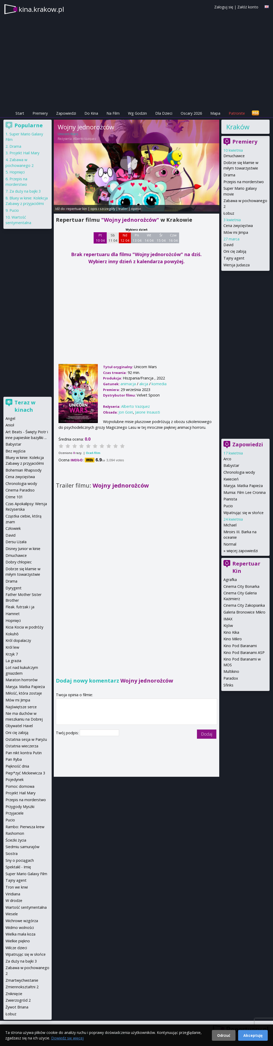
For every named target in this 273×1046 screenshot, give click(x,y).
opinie (136, 208)
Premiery (40, 113)
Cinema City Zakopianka (244, 605)
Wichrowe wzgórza (22, 920)
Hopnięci (17, 172)
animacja (128, 383)
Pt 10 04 (100, 238)
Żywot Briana (17, 1007)
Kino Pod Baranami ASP (244, 652)
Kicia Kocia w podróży (24, 627)
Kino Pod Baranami (240, 645)
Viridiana (13, 893)
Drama (229, 174)
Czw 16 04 (173, 238)
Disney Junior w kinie (23, 548)
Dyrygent (14, 587)
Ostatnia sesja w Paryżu (26, 739)
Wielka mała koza (20, 934)
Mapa (215, 113)
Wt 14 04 (149, 238)
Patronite (237, 113)
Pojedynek (15, 779)
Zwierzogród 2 (18, 1000)
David (228, 244)
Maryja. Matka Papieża (243, 485)
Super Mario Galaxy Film (26, 873)
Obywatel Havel (19, 725)
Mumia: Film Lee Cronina (244, 492)
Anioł (10, 424)
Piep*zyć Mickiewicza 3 (25, 772)
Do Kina (91, 113)
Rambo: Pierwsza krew (25, 826)
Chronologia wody (239, 472)
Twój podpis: (68, 732)
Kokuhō (12, 633)
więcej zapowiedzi (242, 550)
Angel (10, 418)
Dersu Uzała (16, 541)
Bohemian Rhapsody (23, 470)
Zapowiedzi (66, 113)
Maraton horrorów (22, 679)
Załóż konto (247, 6)
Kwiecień (231, 479)
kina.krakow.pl (41, 9)
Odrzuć (223, 1035)
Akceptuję (253, 1035)
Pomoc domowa (20, 786)
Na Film (113, 113)
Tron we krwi (17, 887)
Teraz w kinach (24, 406)
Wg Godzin (137, 113)
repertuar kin (76, 208)
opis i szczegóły (102, 208)
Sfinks (228, 685)
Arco (227, 458)
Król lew (12, 647)
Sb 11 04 (112, 238)
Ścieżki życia (16, 840)
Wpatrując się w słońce (243, 512)
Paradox (230, 678)
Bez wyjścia (15, 450)
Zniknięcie (14, 993)
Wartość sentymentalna (26, 907)
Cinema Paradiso (20, 490)
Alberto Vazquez (84, 138)
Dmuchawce (234, 155)
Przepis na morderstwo (243, 181)
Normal (229, 544)
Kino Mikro (232, 638)
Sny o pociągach (20, 860)
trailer (123, 208)
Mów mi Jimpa (235, 232)
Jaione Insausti (147, 412)
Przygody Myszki (20, 806)
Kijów (228, 625)
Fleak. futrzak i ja (20, 606)
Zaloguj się (223, 6)
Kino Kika (231, 632)
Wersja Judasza (236, 264)
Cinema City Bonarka (241, 586)
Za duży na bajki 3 (25, 191)
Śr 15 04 (161, 238)
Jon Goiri (126, 412)
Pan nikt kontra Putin (24, 752)
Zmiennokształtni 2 (22, 986)
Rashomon (15, 833)
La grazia (13, 660)
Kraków (237, 126)
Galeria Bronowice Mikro (244, 612)
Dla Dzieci (163, 113)
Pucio (228, 505)
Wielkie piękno (18, 940)
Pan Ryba (14, 759)
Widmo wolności (20, 927)
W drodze (14, 900)
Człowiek (13, 528)
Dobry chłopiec (19, 561)
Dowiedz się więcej (67, 1038)
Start (19, 113)
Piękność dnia (17, 766)
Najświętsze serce (21, 706)
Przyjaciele (15, 813)
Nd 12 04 (125, 238)
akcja (143, 383)
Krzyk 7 (12, 654)
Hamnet (13, 613)
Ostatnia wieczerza (22, 745)
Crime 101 (14, 496)
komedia (159, 383)
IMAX (227, 618)
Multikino (231, 671)
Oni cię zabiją (234, 251)
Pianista (230, 498)
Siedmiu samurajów (22, 846)
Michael (230, 524)
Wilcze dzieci (16, 947)
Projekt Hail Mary (24, 152)
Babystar (231, 465)
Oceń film (93, 453)
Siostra (12, 853)
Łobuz (228, 213)
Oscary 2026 (191, 113)
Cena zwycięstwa (238, 225)
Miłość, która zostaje (24, 693)
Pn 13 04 (137, 238)
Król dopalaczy (18, 640)
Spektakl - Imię (18, 866)
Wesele (12, 913)
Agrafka (230, 579)
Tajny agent (233, 258)
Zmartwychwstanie (22, 980)
